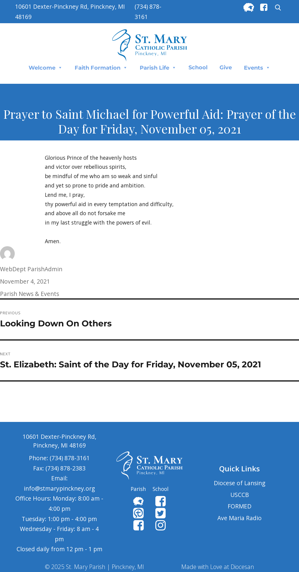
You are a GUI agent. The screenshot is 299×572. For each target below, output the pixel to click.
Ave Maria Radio (239, 518)
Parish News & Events (29, 294)
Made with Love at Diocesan (217, 567)
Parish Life (158, 67)
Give (226, 67)
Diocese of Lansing (239, 483)
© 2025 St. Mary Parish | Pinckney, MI (94, 567)
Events (257, 67)
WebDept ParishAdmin (31, 269)
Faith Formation (101, 67)
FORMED (239, 506)
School (197, 67)
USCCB (239, 495)
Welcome (46, 67)
